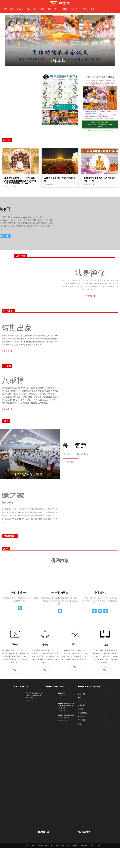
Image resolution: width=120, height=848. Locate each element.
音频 (62, 839)
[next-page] (7, 194)
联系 (98, 839)
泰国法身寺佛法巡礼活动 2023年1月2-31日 (99, 179)
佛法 (5, 420)
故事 (5, 542)
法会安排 (92, 839)
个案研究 (75, 839)
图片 (68, 839)
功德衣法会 (60, 61)
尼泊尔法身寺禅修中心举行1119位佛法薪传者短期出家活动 (34, 689)
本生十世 (84, 839)
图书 (52, 839)
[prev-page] (3, 194)
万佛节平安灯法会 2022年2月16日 (59, 179)
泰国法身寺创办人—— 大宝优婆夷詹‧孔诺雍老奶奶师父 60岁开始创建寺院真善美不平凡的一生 (20, 180)
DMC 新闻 (7, 140)
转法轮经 (40, 839)
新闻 (32, 839)
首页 (27, 839)
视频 (57, 839)
